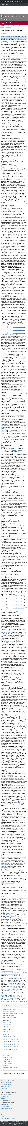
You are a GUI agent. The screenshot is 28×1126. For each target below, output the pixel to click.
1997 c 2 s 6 (23, 981)
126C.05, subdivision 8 (7, 79)
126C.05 (20, 802)
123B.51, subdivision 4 (12, 438)
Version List (5, 1026)
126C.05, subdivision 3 (7, 116)
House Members (5, 1096)
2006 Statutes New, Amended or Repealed (13, 1013)
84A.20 (3, 225)
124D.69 (20, 122)
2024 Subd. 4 (5, 1051)
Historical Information (6, 1082)
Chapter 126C (8, 27)
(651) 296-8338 (4, 1104)
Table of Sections (7, 1022)
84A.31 (9, 225)
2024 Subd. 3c (5, 1049)
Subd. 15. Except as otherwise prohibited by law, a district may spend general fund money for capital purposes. (13, 512)
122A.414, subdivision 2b (7, 883)
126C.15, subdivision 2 (11, 119)
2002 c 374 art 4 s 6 (18, 995)
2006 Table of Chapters (8, 1015)
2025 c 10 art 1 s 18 (14, 1039)
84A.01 (22, 223)
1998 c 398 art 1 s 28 (15, 986)
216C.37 (3, 447)
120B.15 (7, 97)
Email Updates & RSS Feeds (8, 1118)
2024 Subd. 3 (5, 1046)
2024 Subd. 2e (5, 1044)
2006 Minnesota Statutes (6, 25)
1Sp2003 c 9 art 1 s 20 (6, 998)
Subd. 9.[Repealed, (6, 324)
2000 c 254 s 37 (9, 989)
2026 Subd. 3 (5, 1036)
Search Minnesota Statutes (9, 1009)
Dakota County (6, 1069)
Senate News (4, 1114)
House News (4, 1113)
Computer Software (7, 1063)
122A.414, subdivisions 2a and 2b (11, 894)
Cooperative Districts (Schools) (10, 1067)
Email (11, 1104)
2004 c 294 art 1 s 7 (12, 1000)
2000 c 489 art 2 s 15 (8, 990)
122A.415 (15, 925)
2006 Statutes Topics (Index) (9, 1017)
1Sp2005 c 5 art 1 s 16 (10, 1001)
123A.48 (7, 295)
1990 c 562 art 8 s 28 (18, 972)
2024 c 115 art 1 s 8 (14, 1046)
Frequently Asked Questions (7, 1090)
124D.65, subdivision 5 (11, 153)
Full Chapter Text (7, 1024)
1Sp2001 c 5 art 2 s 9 (6, 992)
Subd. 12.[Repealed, (7, 333)
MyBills (2, 1116)
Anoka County (6, 1055)
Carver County (6, 1059)
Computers (5, 1065)
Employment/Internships (6, 1084)
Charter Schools (6, 1061)
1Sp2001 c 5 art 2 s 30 (17, 324)
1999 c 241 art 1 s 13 (20, 987)
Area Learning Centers (8, 1057)
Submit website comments (7, 1108)
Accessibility (4, 1088)
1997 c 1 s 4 (16, 981)
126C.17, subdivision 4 (7, 632)
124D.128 (15, 356)
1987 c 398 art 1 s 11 (11, 969)
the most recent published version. (11, 38)
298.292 (14, 450)
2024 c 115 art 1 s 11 (15, 1051)
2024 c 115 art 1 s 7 (15, 1044)
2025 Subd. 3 (5, 1039)
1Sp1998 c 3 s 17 (10, 987)
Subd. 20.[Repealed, (7, 599)
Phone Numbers (5, 1106)
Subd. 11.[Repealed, (7, 330)
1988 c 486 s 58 (21, 969)
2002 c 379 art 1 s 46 (15, 997)
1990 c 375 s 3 (8, 972)
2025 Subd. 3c (5, 1041)
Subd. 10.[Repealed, (7, 327)
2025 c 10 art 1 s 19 (15, 1041)
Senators (3, 1098)
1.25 (13, 667)
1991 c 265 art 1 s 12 (12, 974)
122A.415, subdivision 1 (11, 887)
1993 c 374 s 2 (15, 977)
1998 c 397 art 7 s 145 (12, 984)
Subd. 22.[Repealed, (7, 605)
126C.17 (14, 791)
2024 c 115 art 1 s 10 (15, 1049)
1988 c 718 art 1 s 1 (8, 971)
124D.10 (3, 179)
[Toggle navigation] (3, 4)
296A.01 (3, 428)
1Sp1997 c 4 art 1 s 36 (6, 983)
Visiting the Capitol (5, 1086)
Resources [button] (6, 1005)
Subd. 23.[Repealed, (7, 608)
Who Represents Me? (6, 1094)
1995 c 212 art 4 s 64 (13, 978)
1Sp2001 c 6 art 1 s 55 (8, 334)
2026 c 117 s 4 (13, 1036)
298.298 (20, 450)
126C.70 (13, 463)
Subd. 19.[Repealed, (7, 595)
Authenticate (4, 33)
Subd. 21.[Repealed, (7, 602)
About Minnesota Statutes (9, 1011)
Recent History (6, 1034)
